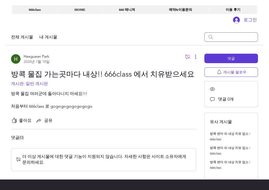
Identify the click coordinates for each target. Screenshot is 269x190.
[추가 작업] (193, 57)
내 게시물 (48, 36)
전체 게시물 (22, 36)
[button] (35, 9)
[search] (231, 37)
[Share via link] (44, 120)
